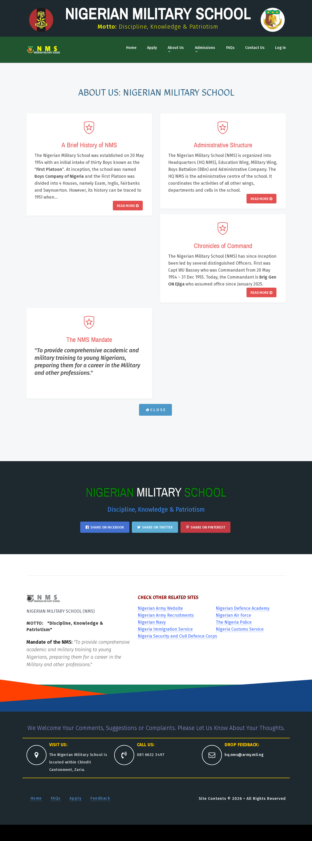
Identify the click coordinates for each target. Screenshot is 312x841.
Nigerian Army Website (160, 608)
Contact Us (254, 47)
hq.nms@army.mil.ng (244, 755)
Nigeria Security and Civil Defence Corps (177, 636)
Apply (152, 47)
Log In (280, 47)
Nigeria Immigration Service (165, 629)
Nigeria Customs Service (240, 629)
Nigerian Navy (152, 622)
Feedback (100, 798)
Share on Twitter (155, 527)
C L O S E (155, 410)
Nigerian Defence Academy (242, 608)
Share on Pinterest (205, 527)
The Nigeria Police (234, 622)
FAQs (230, 47)
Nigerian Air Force (233, 615)
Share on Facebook (105, 527)
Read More (128, 206)
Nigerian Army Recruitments (166, 615)
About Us (176, 47)
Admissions (205, 47)
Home (131, 47)
